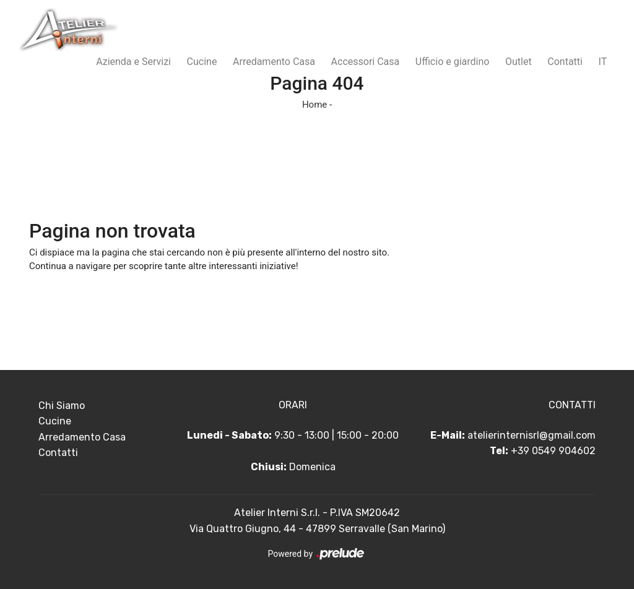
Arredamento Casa (274, 61)
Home (314, 104)
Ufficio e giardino (452, 61)
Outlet (518, 61)
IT (603, 61)
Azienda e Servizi (133, 61)
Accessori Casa (365, 61)
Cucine (202, 61)
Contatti (565, 61)
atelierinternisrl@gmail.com (531, 435)
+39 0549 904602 (553, 451)
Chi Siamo (61, 405)
